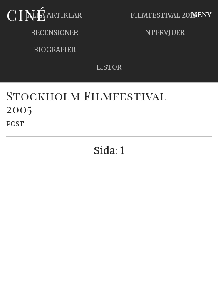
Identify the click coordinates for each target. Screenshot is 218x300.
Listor (109, 67)
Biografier (55, 49)
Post (15, 124)
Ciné (27, 15)
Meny (201, 14)
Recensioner (54, 32)
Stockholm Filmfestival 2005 (86, 102)
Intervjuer (164, 32)
